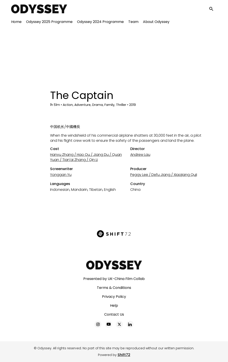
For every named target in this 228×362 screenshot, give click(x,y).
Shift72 (124, 354)
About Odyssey (156, 22)
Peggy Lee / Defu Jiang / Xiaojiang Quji (163, 174)
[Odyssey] (114, 265)
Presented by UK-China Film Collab (114, 278)
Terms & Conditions (114, 287)
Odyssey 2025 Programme (49, 22)
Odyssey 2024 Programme (100, 22)
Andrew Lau (140, 154)
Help (114, 305)
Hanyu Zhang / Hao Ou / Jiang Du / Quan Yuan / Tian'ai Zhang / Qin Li (86, 157)
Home (16, 22)
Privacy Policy (114, 296)
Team (133, 22)
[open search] (213, 9)
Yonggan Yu (60, 174)
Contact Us (114, 314)
